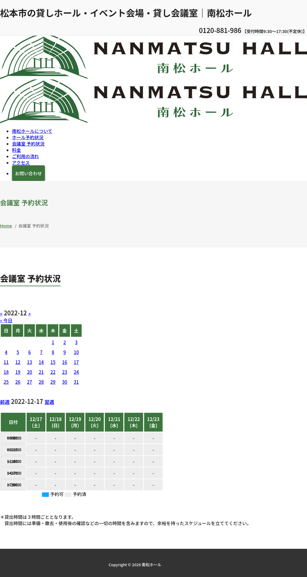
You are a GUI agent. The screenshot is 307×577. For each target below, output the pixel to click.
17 (76, 362)
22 (52, 371)
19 (17, 371)
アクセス (21, 162)
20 (29, 371)
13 (29, 362)
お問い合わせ (28, 173)
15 (52, 362)
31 (76, 381)
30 (64, 381)
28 (41, 381)
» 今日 (6, 320)
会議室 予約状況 (28, 143)
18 (6, 371)
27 (29, 381)
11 (6, 362)
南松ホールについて (32, 131)
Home (6, 225)
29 (52, 381)
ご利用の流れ (25, 156)
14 (41, 362)
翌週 (49, 401)
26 (17, 381)
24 (76, 371)
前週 (5, 401)
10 (76, 352)
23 (64, 371)
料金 (16, 149)
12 (17, 362)
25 (6, 381)
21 (41, 371)
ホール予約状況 (27, 137)
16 (64, 362)
